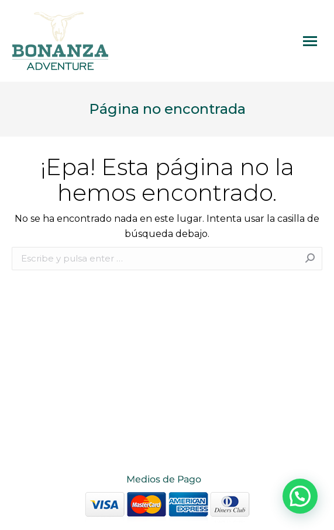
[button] (300, 496)
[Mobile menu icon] (310, 41)
